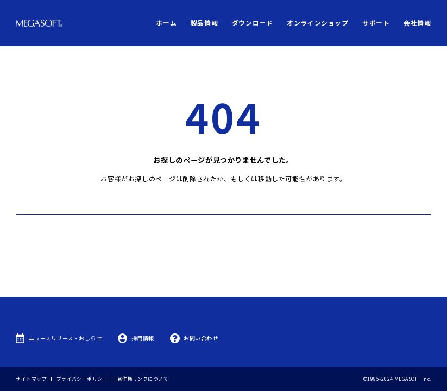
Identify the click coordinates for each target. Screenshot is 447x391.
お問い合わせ (201, 338)
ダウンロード (252, 22)
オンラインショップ (317, 22)
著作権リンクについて (142, 378)
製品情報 (204, 22)
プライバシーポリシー (82, 378)
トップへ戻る (223, 201)
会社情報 (417, 22)
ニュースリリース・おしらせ (65, 338)
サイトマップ (31, 378)
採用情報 (142, 338)
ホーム (166, 22)
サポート (375, 22)
